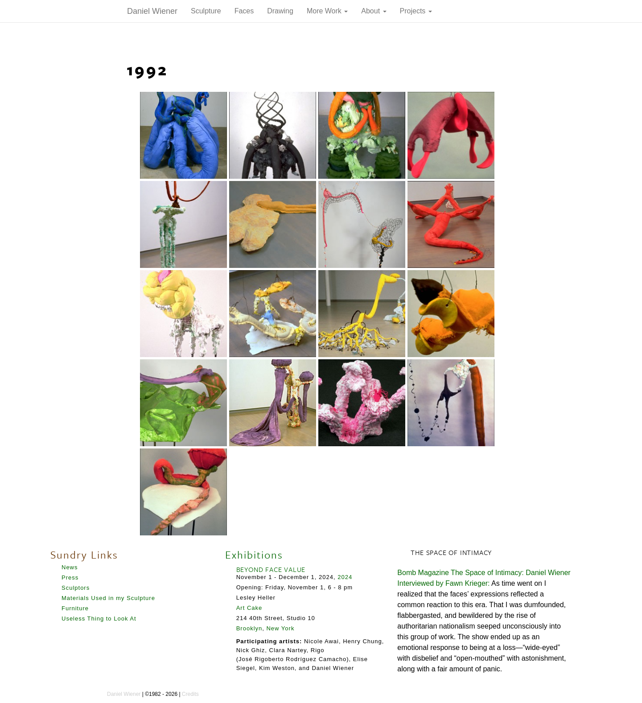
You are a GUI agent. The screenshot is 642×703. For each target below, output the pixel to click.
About (373, 11)
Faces (244, 11)
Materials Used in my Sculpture (108, 598)
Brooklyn (249, 628)
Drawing (280, 11)
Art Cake (249, 607)
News (70, 567)
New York (280, 628)
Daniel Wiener (152, 11)
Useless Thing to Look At (99, 618)
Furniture (75, 608)
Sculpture (206, 11)
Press (70, 577)
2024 (344, 577)
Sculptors (76, 587)
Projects (416, 11)
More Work (327, 11)
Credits (190, 694)
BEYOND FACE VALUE (271, 569)
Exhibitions (254, 554)
